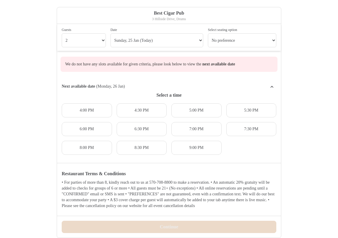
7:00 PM (196, 129)
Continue (169, 226)
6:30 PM (141, 129)
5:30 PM (251, 110)
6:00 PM (87, 129)
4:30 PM (141, 110)
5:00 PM (196, 110)
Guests (66, 30)
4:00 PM (87, 110)
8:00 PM (87, 147)
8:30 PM (141, 147)
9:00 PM (196, 147)
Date (114, 30)
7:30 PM (251, 129)
